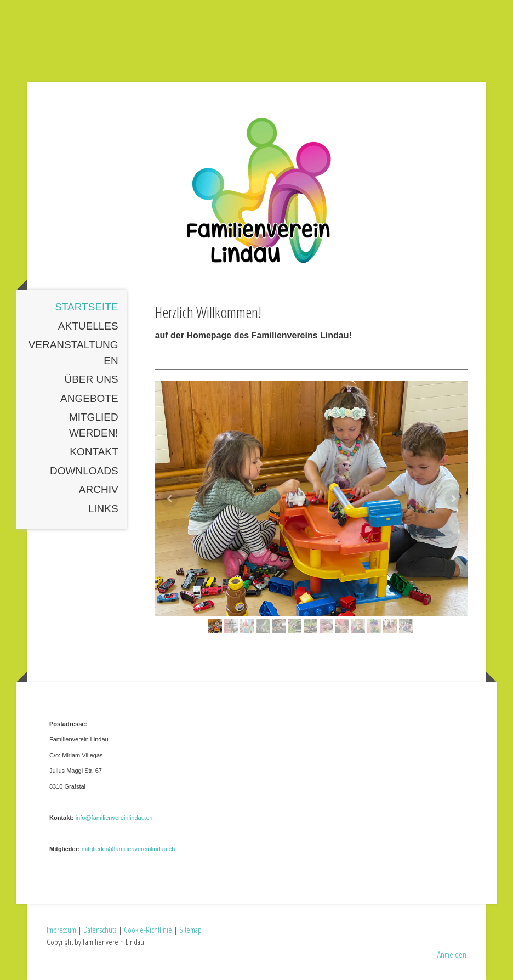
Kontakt (94, 451)
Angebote (89, 398)
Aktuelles (88, 326)
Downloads (84, 471)
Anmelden (451, 954)
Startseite (86, 307)
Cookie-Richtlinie (148, 929)
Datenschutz (100, 929)
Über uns (91, 379)
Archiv (98, 489)
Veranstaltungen (73, 352)
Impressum (61, 929)
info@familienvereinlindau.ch (114, 817)
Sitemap (190, 929)
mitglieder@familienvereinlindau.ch (128, 849)
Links (103, 508)
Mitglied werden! (93, 425)
